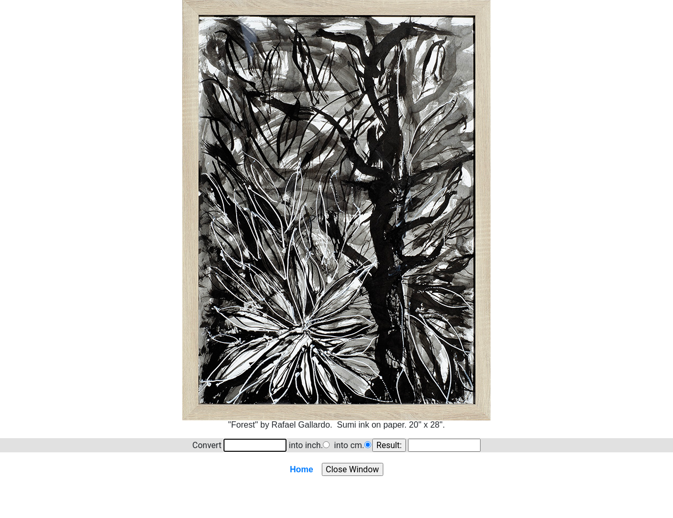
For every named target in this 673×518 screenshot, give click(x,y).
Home (301, 469)
